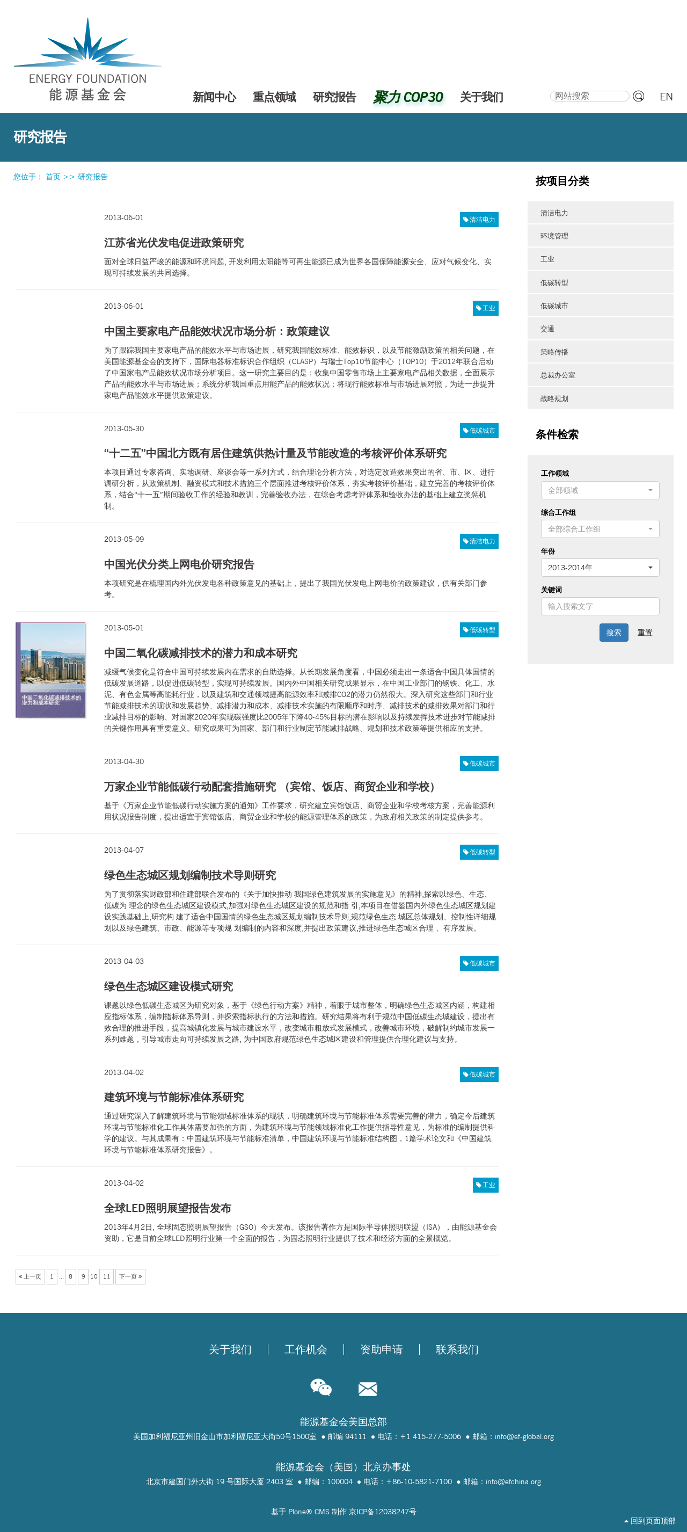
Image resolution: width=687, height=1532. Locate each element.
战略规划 (554, 398)
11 (107, 1276)
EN (666, 96)
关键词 (551, 589)
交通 (547, 328)
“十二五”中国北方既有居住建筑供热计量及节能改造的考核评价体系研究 (275, 453)
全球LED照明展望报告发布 (167, 1208)
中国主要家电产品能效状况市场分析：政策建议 (217, 331)
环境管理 (554, 235)
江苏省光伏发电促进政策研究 (174, 242)
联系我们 (457, 1349)
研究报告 (334, 97)
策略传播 (554, 351)
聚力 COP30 (408, 97)
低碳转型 (482, 630)
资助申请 (381, 1349)
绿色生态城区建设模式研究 (168, 986)
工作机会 (305, 1349)
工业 (489, 308)
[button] (600, 490)
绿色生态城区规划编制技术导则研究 (190, 875)
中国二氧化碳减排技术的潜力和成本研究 (200, 652)
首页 (53, 176)
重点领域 (274, 97)
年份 (548, 551)
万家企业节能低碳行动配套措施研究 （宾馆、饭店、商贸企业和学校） (272, 786)
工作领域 (555, 473)
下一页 (130, 1276)
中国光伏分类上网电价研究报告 (179, 564)
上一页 (30, 1276)
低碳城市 (482, 430)
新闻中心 (214, 97)
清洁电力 (482, 219)
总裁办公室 (557, 375)
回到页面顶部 (650, 1521)
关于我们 (481, 97)
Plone (297, 1511)
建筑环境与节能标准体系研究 (174, 1096)
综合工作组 (558, 512)
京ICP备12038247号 (382, 1511)
